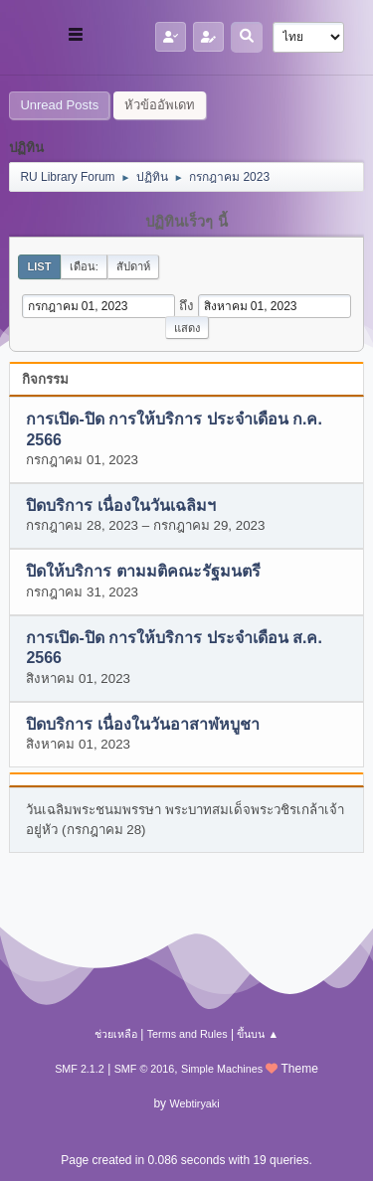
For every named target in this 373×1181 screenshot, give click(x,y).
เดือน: (84, 266)
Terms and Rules (187, 1034)
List (39, 266)
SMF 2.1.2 (79, 1069)
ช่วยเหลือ (115, 1034)
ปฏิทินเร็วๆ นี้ (186, 222)
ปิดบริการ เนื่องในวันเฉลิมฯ (120, 505)
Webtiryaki (194, 1103)
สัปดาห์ (133, 266)
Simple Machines (222, 1069)
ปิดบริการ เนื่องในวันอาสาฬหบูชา (142, 724)
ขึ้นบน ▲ (258, 1034)
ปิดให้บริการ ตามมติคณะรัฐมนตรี (143, 572)
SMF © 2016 (144, 1069)
